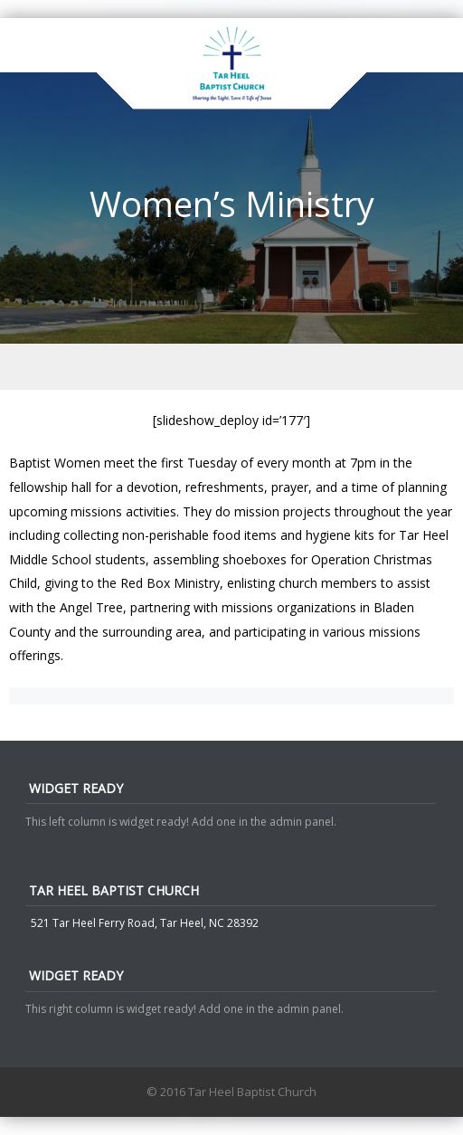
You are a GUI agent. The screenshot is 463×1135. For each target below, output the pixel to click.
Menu (231, 367)
